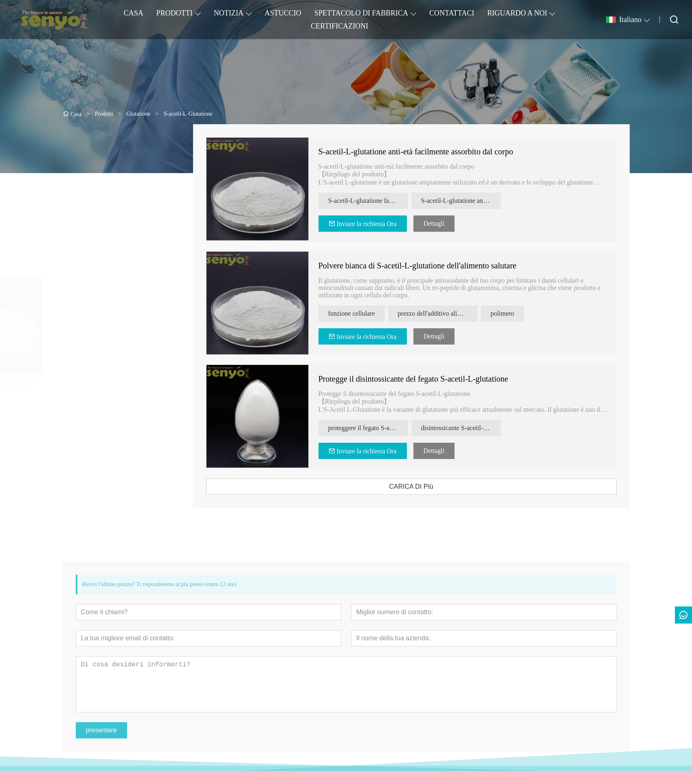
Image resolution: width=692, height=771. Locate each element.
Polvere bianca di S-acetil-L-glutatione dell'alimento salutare (432, 265)
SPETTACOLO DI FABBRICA (361, 13)
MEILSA (80, 220)
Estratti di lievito (90, 174)
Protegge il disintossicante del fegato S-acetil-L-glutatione (428, 378)
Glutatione (82, 159)
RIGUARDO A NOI (517, 13)
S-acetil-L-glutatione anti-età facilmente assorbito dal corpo (430, 151)
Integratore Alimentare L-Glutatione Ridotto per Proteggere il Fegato (115, 384)
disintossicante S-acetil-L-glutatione (476, 427)
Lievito (77, 205)
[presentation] (76, 334)
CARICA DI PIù (426, 486)
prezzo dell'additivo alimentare (452, 313)
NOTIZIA (229, 13)
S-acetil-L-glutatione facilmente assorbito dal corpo (383, 200)
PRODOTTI (174, 13)
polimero (517, 313)
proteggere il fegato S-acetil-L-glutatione (383, 427)
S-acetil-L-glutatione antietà (472, 200)
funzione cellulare (366, 313)
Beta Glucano (86, 190)
